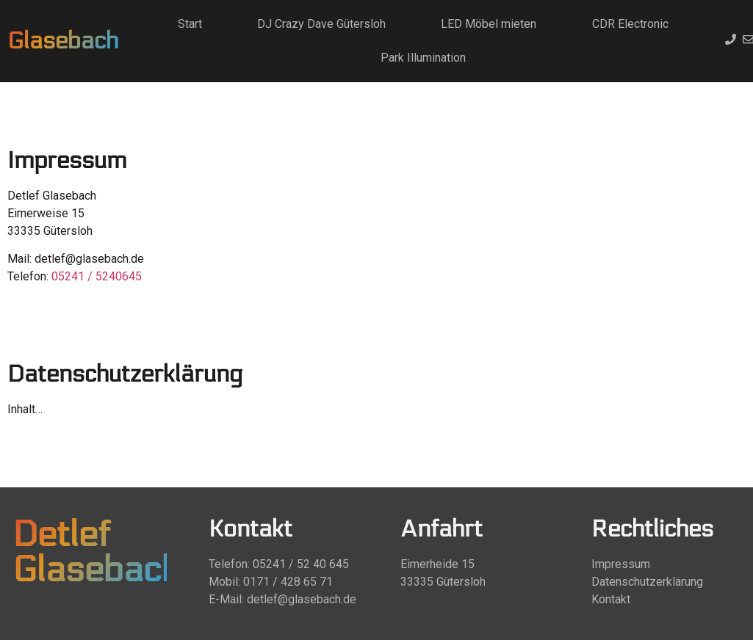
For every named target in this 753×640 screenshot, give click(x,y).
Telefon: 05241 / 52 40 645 (279, 564)
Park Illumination (423, 58)
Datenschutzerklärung (647, 582)
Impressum (620, 564)
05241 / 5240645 (96, 276)
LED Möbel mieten (488, 24)
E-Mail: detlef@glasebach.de (282, 599)
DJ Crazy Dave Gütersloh (321, 24)
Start (190, 24)
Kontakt (610, 599)
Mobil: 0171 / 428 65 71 (271, 582)
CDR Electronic (630, 24)
